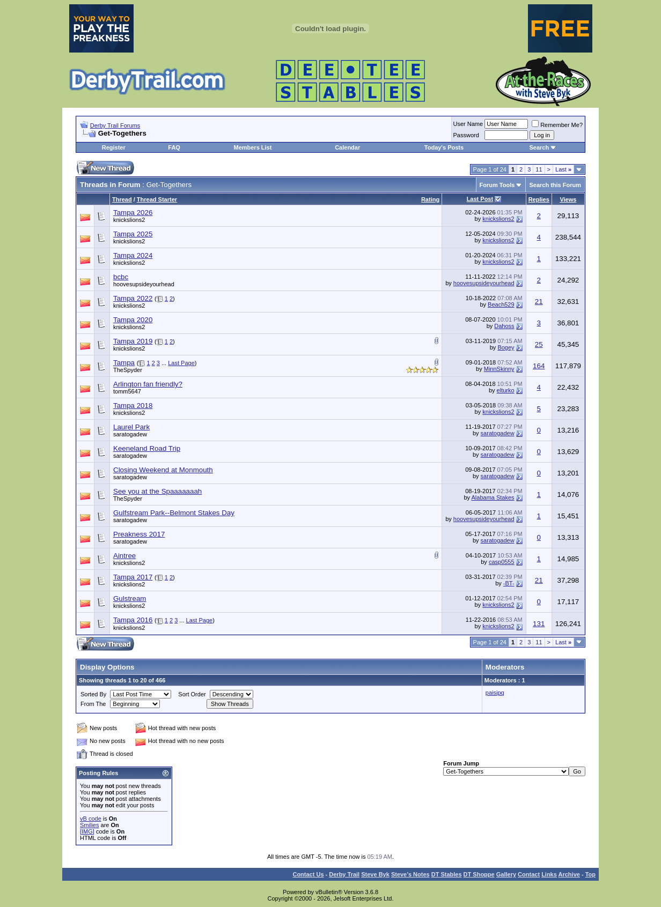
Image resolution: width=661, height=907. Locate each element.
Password (466, 135)
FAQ (174, 147)
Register (114, 147)
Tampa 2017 (132, 577)
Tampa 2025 (132, 234)
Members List (252, 147)
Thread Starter (157, 199)
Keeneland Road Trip (146, 448)
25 (539, 344)
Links (549, 874)
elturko (506, 390)
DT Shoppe (479, 874)
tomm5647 (127, 391)
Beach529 (501, 304)
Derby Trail (344, 874)
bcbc (120, 277)
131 (539, 624)
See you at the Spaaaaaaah (157, 491)
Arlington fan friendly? (147, 384)
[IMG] (87, 831)
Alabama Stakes (493, 497)
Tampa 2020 (132, 320)
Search (539, 147)
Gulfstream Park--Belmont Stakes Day (173, 513)
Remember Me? (557, 125)
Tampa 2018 (132, 406)
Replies (538, 199)
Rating (430, 199)
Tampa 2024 (132, 255)
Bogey (505, 347)
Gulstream (129, 598)
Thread (122, 199)
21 (539, 302)
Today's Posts (444, 147)
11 (538, 169)
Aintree (124, 556)
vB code (90, 818)
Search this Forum (555, 185)
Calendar (347, 147)
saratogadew (130, 434)
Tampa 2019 (132, 341)
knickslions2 (129, 220)
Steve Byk (375, 874)
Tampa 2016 (132, 620)
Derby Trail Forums (115, 125)
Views (568, 199)
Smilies (89, 825)
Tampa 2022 (132, 298)
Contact (529, 874)
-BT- (509, 583)
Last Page (181, 363)
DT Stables (446, 874)
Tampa (124, 363)
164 (539, 366)
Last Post (480, 199)
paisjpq (495, 692)
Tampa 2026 (132, 213)
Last (563, 169)
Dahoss (504, 326)
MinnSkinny (499, 369)
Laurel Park (131, 427)
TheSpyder (127, 370)
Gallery (506, 874)
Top (590, 874)
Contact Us (308, 874)
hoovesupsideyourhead (143, 284)
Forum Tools (497, 185)
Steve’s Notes (410, 874)
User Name (468, 124)
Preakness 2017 (139, 534)
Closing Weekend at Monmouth (163, 470)
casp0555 (502, 562)
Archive (569, 874)
